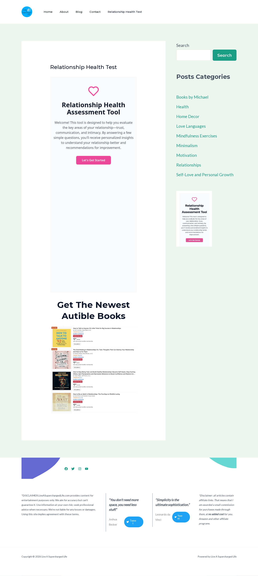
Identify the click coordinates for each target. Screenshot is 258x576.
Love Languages (191, 126)
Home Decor (188, 116)
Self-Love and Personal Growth (205, 174)
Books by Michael (192, 97)
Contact (90, 11)
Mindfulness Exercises (197, 135)
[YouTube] (86, 468)
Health (182, 106)
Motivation (187, 155)
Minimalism (187, 145)
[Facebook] (66, 468)
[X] (73, 468)
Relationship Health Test (118, 11)
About (62, 11)
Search (182, 45)
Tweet (131, 522)
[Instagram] (79, 468)
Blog (75, 11)
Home (47, 11)
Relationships (189, 164)
